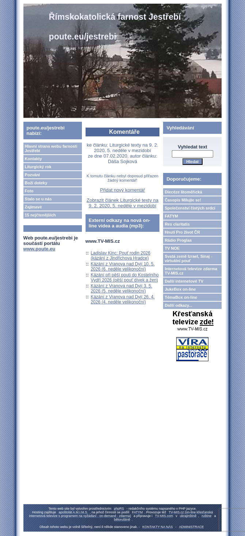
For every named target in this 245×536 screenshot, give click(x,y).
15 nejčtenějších (40, 215)
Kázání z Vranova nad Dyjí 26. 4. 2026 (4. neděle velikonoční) (123, 299)
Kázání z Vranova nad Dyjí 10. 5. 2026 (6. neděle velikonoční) (123, 266)
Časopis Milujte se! (183, 200)
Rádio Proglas (178, 240)
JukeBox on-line (180, 289)
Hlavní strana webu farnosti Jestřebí (51, 148)
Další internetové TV (184, 281)
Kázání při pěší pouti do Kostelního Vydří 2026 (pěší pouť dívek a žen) (125, 277)
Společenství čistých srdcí (190, 208)
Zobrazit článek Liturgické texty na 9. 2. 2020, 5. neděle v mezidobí (123, 202)
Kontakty (33, 158)
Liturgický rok (38, 167)
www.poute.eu (39, 249)
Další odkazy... (178, 305)
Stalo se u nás (38, 199)
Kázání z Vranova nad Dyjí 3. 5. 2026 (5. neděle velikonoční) (121, 288)
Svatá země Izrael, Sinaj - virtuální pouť (188, 258)
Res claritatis (177, 224)
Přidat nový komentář (122, 190)
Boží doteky (36, 183)
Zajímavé (33, 207)
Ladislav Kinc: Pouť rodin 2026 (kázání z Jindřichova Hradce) (120, 255)
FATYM (171, 216)
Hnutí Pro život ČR (182, 232)
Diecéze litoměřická (183, 192)
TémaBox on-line (181, 297)
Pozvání (32, 175)
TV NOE (172, 248)
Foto (29, 191)
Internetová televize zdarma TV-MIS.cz (191, 271)
